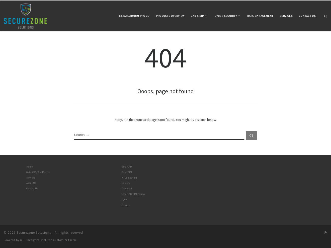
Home (29, 166)
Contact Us (32, 188)
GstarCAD (127, 166)
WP (22, 240)
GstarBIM (127, 172)
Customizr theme (65, 240)
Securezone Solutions (34, 232)
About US (31, 183)
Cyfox (124, 199)
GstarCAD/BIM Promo (37, 172)
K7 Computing (129, 177)
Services (30, 177)
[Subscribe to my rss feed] (325, 232)
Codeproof (127, 188)
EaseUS (126, 183)
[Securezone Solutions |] (25, 15)
